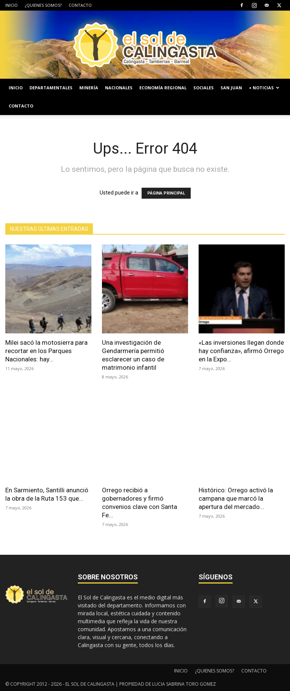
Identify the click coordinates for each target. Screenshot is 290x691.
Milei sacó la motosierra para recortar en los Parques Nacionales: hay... (46, 351)
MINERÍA (88, 87)
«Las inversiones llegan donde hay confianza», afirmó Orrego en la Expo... (241, 351)
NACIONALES (119, 87)
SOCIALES (203, 87)
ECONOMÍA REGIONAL (163, 87)
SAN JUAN (231, 87)
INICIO (11, 5)
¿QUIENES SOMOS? (43, 5)
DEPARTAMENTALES (50, 87)
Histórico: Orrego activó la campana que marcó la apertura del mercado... (236, 498)
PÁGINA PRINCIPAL (166, 193)
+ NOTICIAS (264, 87)
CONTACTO (80, 5)
